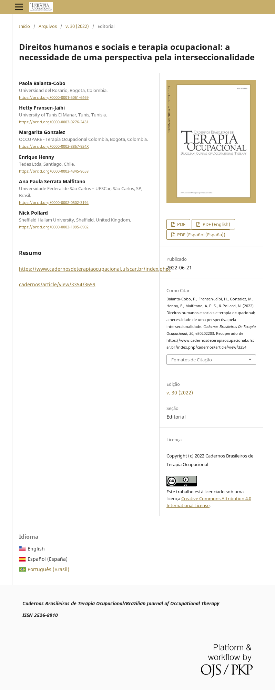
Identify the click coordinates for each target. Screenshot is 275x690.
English (36, 548)
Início (24, 26)
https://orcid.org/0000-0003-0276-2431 (54, 122)
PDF (180, 224)
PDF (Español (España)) (200, 234)
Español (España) (48, 559)
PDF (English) (216, 224)
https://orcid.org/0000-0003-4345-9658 (54, 171)
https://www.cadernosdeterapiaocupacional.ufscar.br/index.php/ (95, 269)
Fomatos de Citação (191, 360)
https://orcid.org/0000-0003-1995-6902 (54, 227)
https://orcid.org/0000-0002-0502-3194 (54, 202)
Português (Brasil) (48, 569)
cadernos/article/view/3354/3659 (57, 284)
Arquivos (48, 26)
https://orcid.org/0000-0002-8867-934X (54, 146)
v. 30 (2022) (77, 26)
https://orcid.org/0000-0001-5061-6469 (54, 97)
